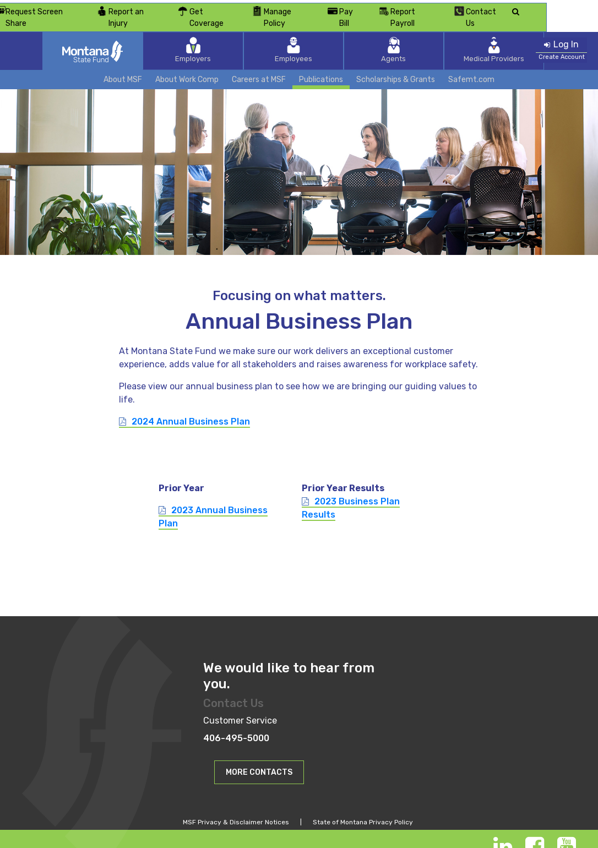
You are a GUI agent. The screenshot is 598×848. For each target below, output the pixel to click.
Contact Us (529, 8)
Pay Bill (389, 8)
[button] (259, 757)
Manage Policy (323, 8)
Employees (299, 35)
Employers (228, 35)
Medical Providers (442, 35)
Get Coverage (244, 8)
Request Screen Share (69, 8)
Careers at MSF (259, 64)
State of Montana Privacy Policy (363, 807)
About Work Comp (187, 64)
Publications (321, 64)
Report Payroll (455, 8)
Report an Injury (164, 8)
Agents (370, 35)
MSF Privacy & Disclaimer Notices (236, 807)
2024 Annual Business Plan (191, 406)
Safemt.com (471, 64)
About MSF (123, 64)
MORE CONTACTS (259, 757)
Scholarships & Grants (395, 64)
